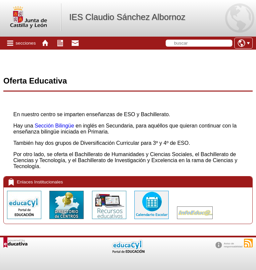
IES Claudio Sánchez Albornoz (127, 17)
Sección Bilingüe (54, 126)
